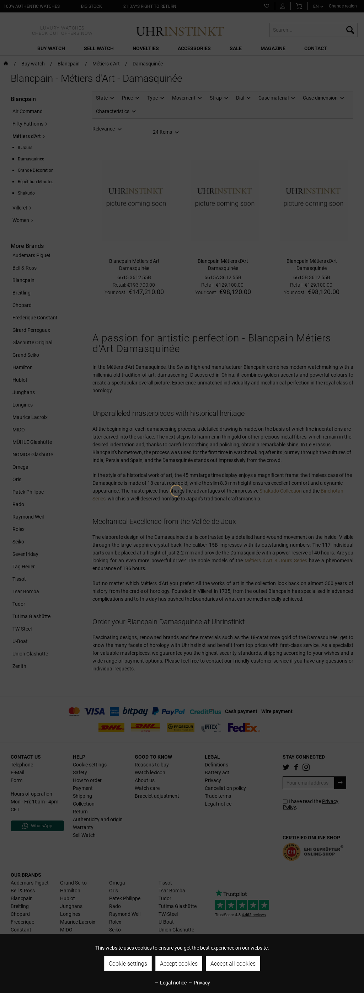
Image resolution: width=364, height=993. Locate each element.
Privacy (199, 983)
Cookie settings (128, 963)
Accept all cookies (233, 963)
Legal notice (170, 983)
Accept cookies (179, 963)
